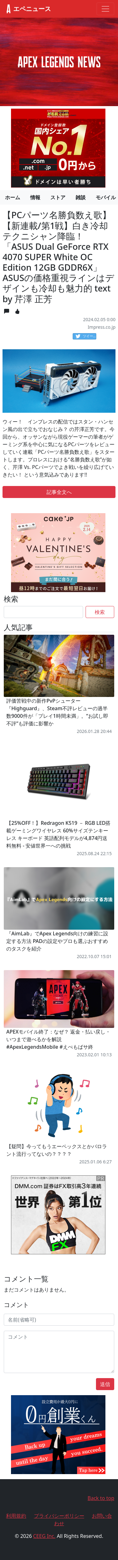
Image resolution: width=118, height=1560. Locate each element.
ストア (57, 197)
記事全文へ (59, 492)
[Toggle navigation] (105, 9)
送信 (105, 1384)
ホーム (12, 197)
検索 (100, 612)
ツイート (86, 336)
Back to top (100, 1498)
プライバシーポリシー (59, 1515)
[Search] (43, 612)
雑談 (81, 197)
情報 (35, 197)
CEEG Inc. (44, 1536)
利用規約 (16, 1515)
